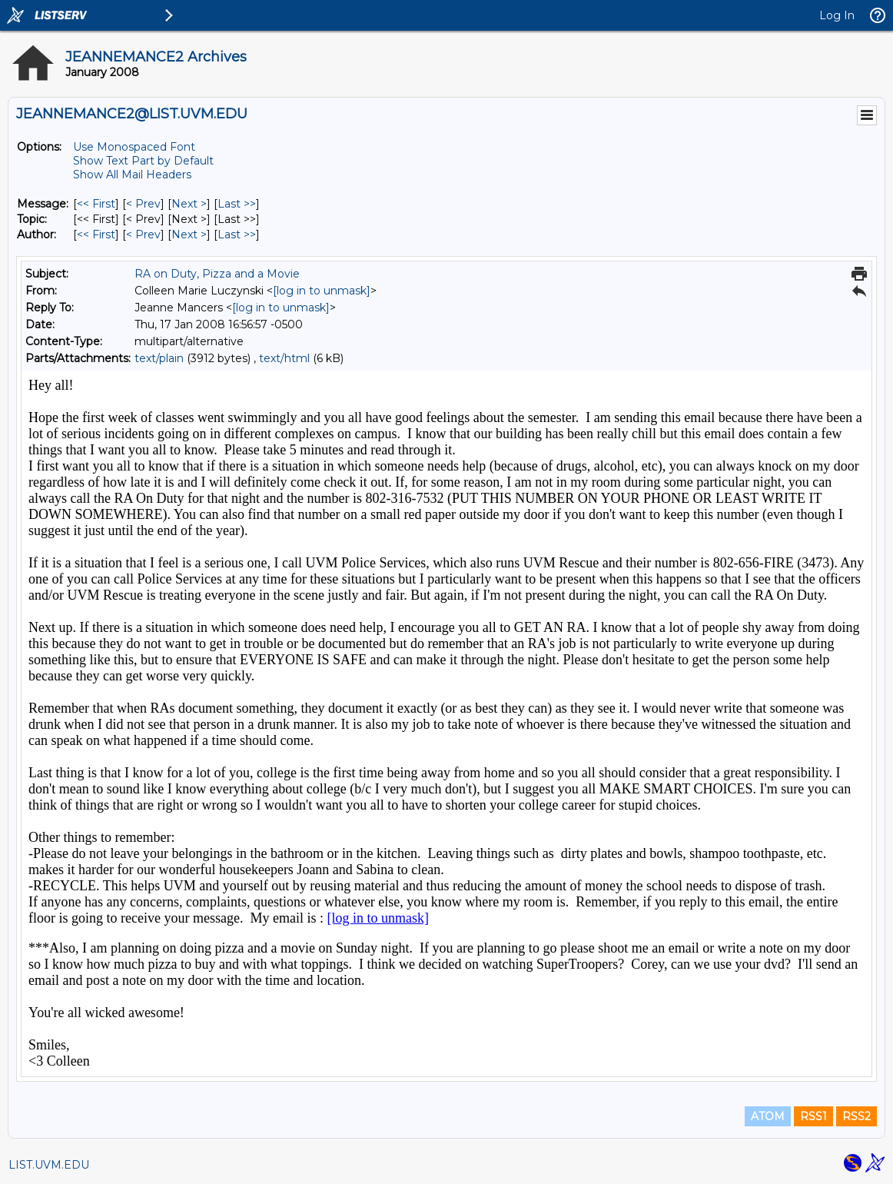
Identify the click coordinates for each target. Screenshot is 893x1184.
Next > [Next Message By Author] (189, 234)
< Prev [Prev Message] (143, 204)
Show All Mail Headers (132, 174)
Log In (837, 15)
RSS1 (813, 1116)
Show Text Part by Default (143, 161)
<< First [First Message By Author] (96, 234)
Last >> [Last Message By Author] (236, 234)
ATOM (768, 1116)
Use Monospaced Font (134, 147)
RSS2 (856, 1116)
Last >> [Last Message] (236, 204)
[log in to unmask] (321, 291)
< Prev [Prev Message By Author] (143, 234)
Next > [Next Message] (189, 204)
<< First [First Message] (96, 204)
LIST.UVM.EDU (48, 1165)
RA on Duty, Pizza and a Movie (217, 274)
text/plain (159, 358)
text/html (284, 358)
